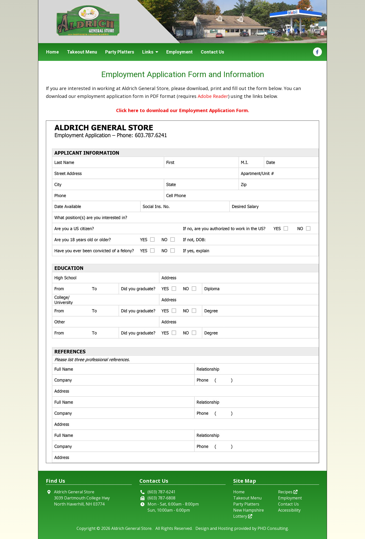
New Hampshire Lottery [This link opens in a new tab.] (248, 513)
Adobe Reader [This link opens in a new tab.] (213, 96)
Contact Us (212, 52)
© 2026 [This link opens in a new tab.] (103, 528)
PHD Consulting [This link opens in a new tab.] (273, 528)
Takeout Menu (82, 52)
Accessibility (289, 510)
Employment (179, 52)
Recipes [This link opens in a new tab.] (288, 492)
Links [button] (150, 52)
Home (52, 52)
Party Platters (119, 52)
